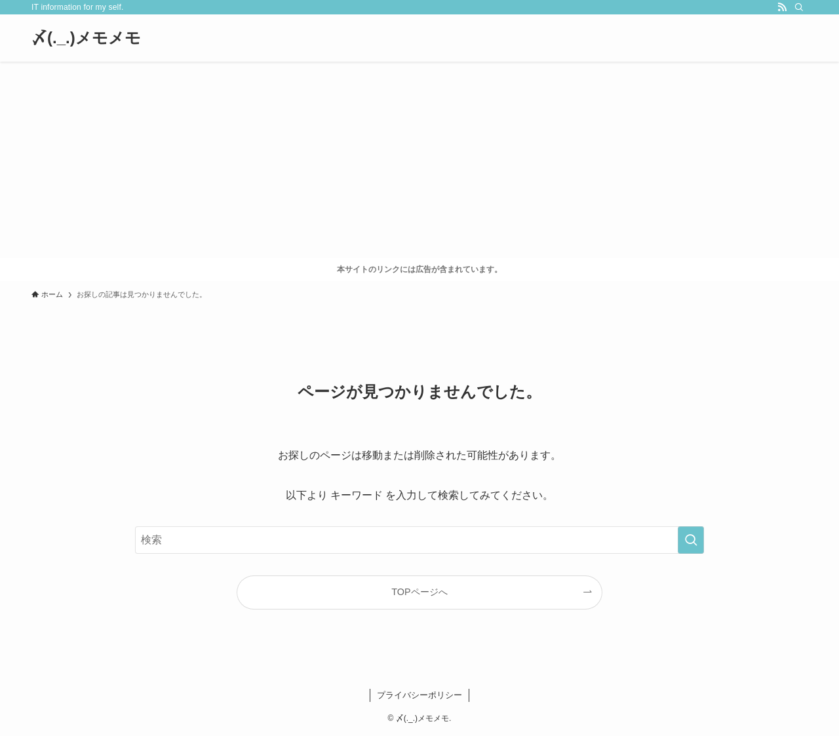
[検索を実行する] (691, 540)
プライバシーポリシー (419, 695)
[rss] (781, 7)
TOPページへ (419, 592)
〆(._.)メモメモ (86, 38)
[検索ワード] (419, 540)
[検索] (799, 7)
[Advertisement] (419, 160)
